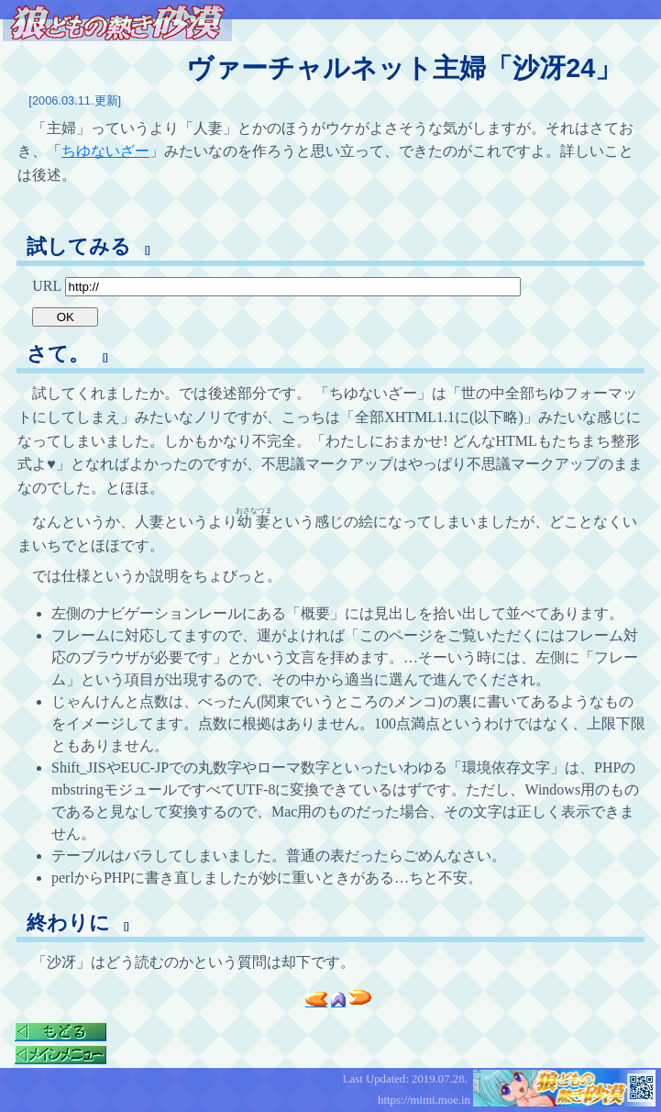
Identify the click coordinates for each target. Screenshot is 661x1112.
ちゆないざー (105, 151)
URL (276, 286)
